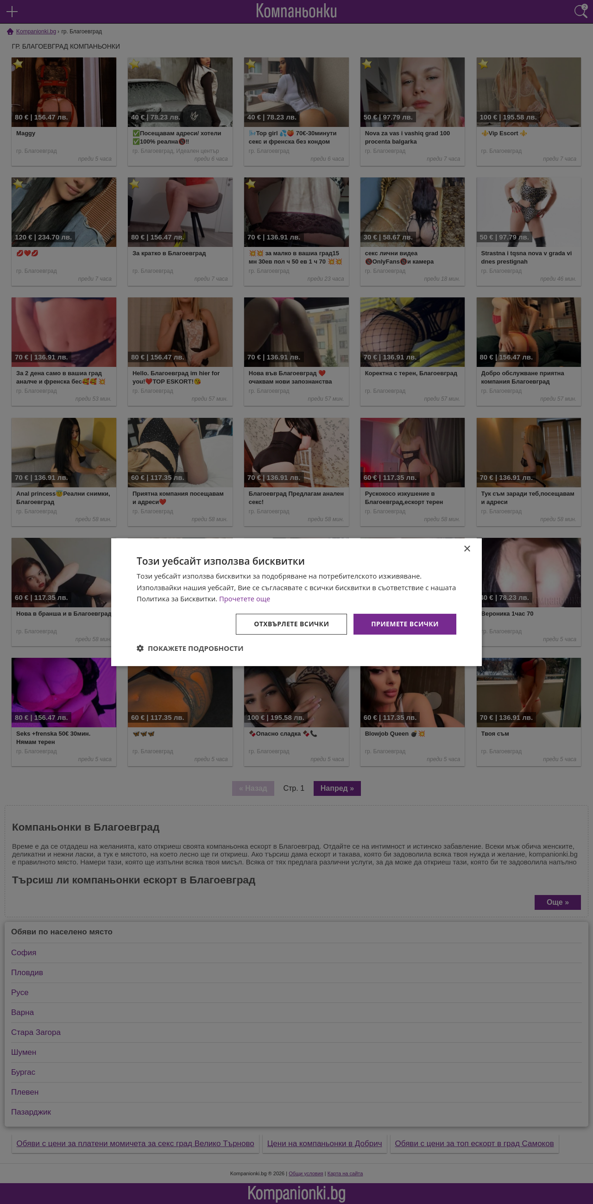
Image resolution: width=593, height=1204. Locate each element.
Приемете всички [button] (405, 623)
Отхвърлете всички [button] (291, 623)
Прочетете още (245, 598)
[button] (190, 648)
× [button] (466, 548)
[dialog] (296, 602)
